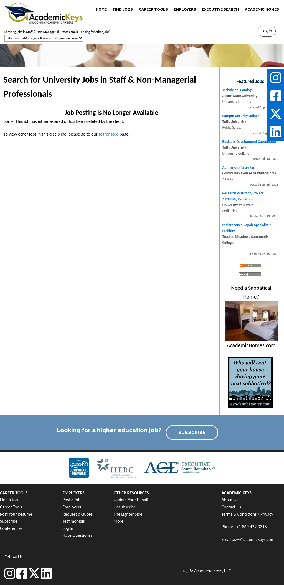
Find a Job (9, 499)
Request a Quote (77, 514)
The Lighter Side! (129, 514)
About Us (230, 499)
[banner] (43, 12)
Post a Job (71, 499)
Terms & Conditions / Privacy (247, 514)
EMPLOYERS (185, 9)
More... (120, 521)
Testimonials (73, 521)
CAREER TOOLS (153, 9)
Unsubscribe (125, 507)
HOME (101, 9)
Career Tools (11, 507)
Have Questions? (77, 535)
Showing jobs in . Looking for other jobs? (57, 32)
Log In (67, 528)
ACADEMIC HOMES (262, 9)
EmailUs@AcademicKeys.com (248, 539)
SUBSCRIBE (192, 432)
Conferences (11, 528)
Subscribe (8, 521)
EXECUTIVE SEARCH (220, 9)
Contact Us (231, 507)
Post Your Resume (16, 514)
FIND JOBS (123, 9)
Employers (71, 507)
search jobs (108, 134)
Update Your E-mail (131, 499)
